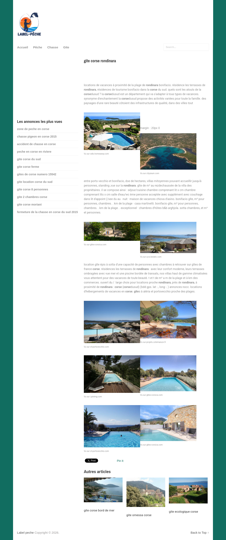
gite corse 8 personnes (32, 189)
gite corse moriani (29, 204)
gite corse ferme (28, 166)
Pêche (37, 47)
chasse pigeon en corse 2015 (37, 136)
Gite (66, 47)
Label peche (25, 532)
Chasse (52, 47)
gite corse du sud (29, 159)
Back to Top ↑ (200, 532)
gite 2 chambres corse (32, 197)
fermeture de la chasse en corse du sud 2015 (47, 212)
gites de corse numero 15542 (36, 174)
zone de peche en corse (33, 129)
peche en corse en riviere (34, 151)
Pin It (120, 460)
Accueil (22, 47)
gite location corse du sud (34, 181)
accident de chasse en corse (36, 144)
